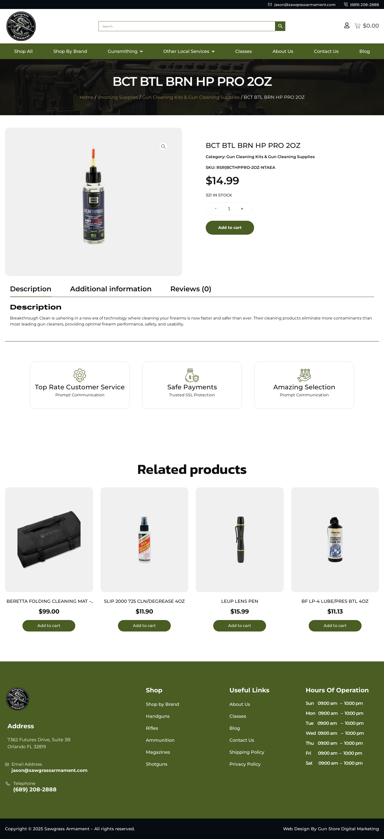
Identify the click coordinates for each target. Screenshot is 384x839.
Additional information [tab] (111, 289)
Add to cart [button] (48, 625)
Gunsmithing (125, 51)
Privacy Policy (245, 764)
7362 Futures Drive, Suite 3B (39, 739)
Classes (243, 51)
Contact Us (326, 51)
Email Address (26, 764)
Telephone (24, 783)
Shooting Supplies (117, 97)
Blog (364, 51)
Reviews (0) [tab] (190, 289)
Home (87, 97)
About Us (283, 51)
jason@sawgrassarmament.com (49, 770)
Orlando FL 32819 (26, 746)
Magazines (158, 752)
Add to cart (230, 227)
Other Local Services (188, 51)
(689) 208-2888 (35, 789)
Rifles (152, 728)
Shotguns (156, 764)
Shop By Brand (70, 51)
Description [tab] (30, 289)
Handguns (158, 716)
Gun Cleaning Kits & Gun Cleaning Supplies (191, 97)
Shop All (23, 51)
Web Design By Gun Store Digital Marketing (331, 828)
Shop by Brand (162, 704)
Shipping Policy (246, 752)
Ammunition (160, 740)
